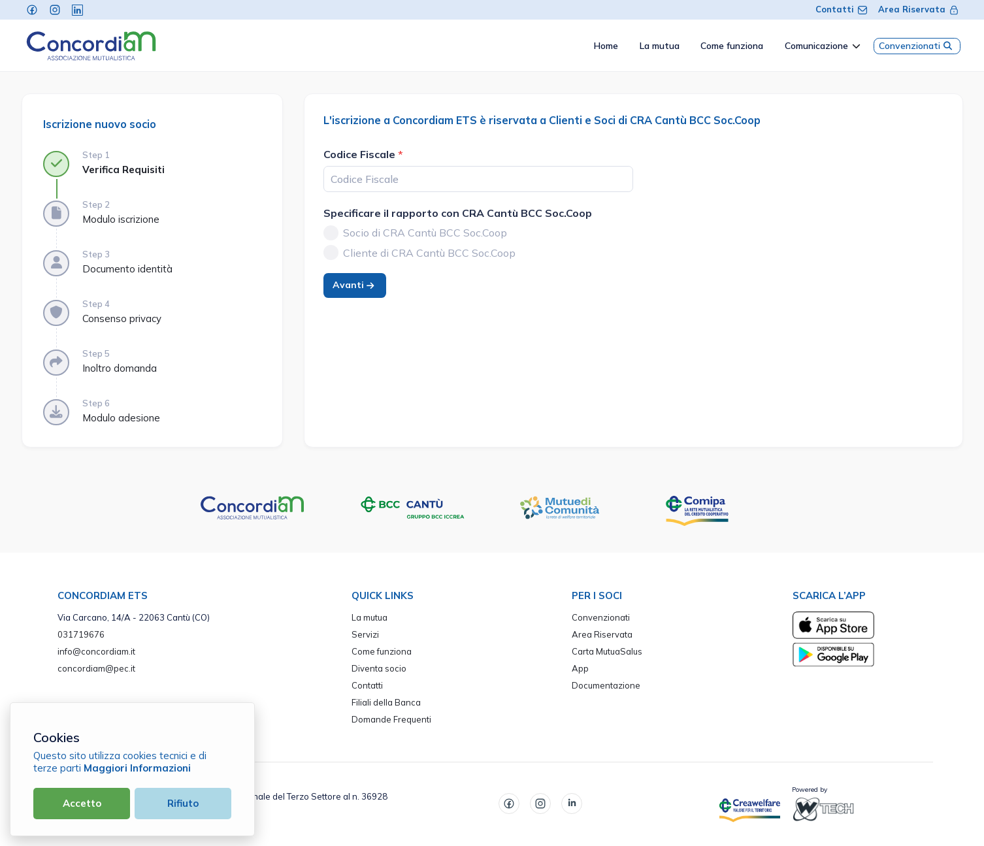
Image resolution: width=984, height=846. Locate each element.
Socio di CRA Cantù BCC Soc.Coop (425, 232)
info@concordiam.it (96, 651)
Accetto (82, 803)
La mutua (369, 617)
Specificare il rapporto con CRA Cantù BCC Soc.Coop (457, 213)
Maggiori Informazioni (137, 768)
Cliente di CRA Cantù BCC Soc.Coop (429, 252)
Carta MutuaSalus (607, 651)
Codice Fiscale (359, 154)
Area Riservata (918, 9)
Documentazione (606, 685)
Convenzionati (917, 46)
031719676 (81, 634)
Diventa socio (379, 668)
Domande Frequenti (391, 719)
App (580, 668)
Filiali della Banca (386, 702)
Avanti (355, 285)
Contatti (841, 9)
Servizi (365, 634)
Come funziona (382, 651)
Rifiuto (183, 803)
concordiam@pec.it (96, 668)
